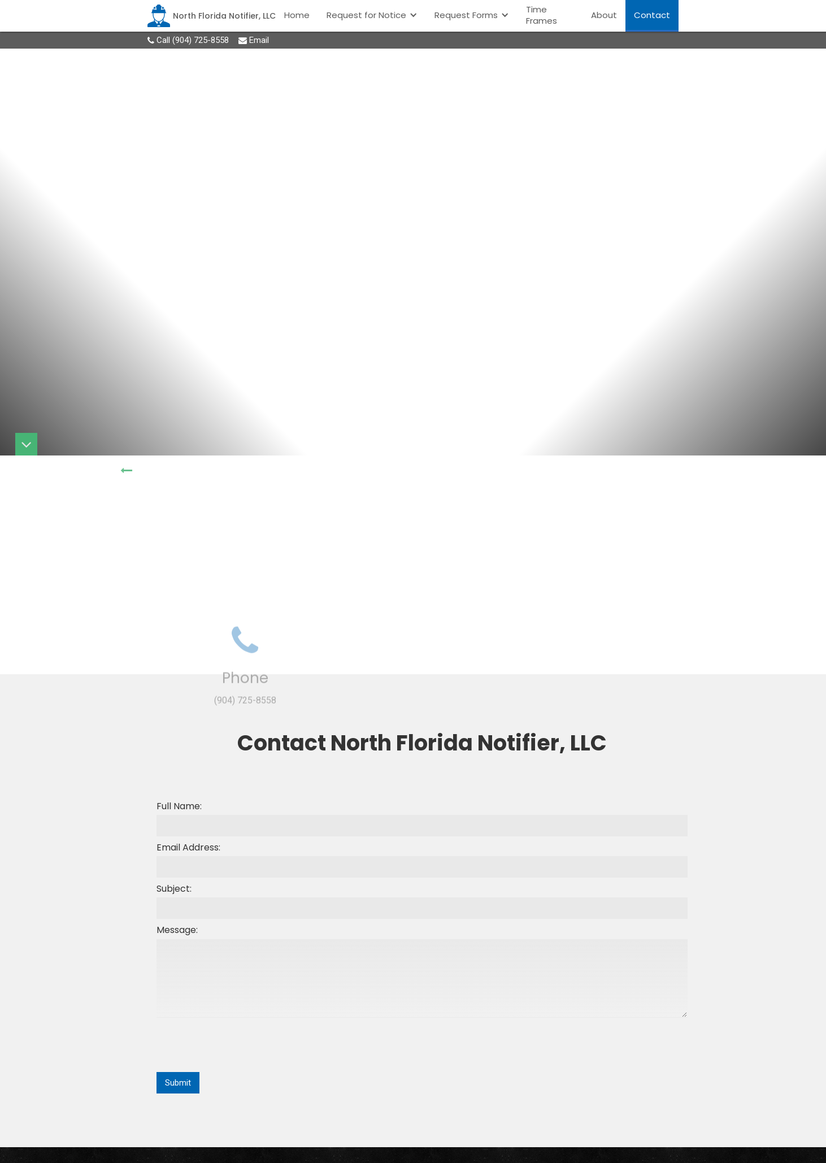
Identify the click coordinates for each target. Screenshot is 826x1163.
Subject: (174, 889)
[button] (372, 15)
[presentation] (242, 1045)
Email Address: (188, 847)
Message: (177, 930)
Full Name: (179, 806)
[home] (211, 16)
